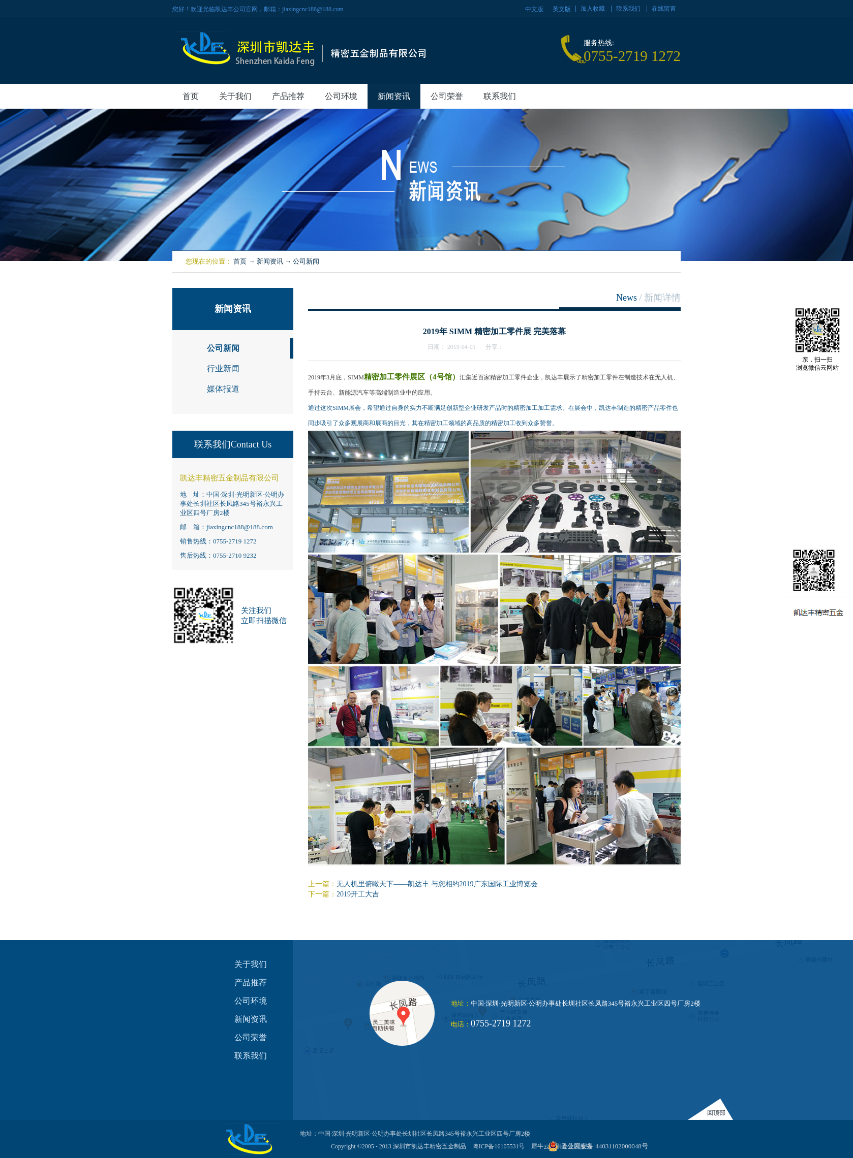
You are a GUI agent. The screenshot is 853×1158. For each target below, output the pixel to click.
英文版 (562, 9)
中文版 (534, 9)
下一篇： (343, 894)
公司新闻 (306, 261)
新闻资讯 (270, 261)
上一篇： (423, 884)
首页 (190, 96)
